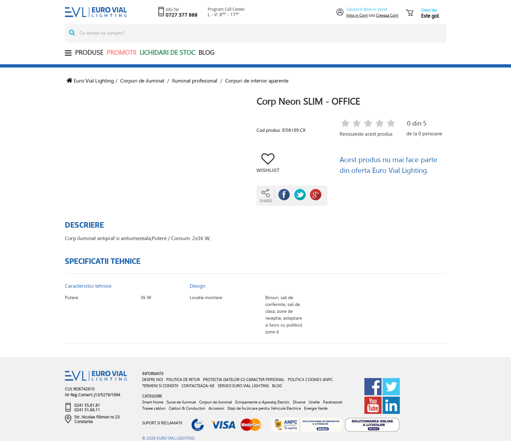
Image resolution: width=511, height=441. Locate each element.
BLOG (206, 52)
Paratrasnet (332, 402)
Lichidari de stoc (167, 52)
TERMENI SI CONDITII (160, 385)
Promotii (121, 52)
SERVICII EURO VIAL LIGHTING (243, 385)
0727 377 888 (181, 14)
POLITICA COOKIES (305, 379)
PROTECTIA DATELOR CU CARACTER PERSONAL (244, 379)
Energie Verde (316, 408)
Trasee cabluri (154, 408)
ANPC (328, 379)
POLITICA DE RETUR (183, 379)
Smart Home (152, 402)
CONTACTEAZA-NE (198, 385)
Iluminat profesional (194, 80)
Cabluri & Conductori (187, 408)
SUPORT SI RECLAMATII (162, 423)
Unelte (314, 402)
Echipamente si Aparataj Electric (262, 402)
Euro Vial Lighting (90, 80)
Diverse (299, 402)
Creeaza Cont (387, 15)
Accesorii (216, 408)
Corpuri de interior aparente (256, 80)
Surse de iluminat (181, 402)
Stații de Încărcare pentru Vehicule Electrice (264, 408)
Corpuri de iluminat (142, 80)
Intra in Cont (357, 15)
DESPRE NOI (152, 379)
